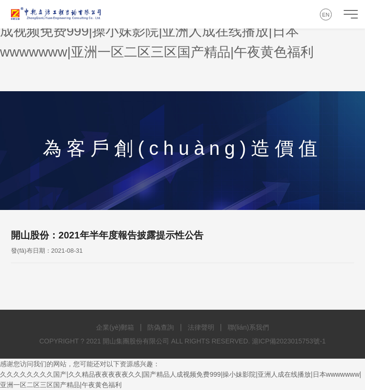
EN (325, 15)
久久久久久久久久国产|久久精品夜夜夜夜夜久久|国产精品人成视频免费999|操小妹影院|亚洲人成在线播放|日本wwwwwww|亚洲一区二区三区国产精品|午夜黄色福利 (176, 31)
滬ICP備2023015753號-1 (289, 341)
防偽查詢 (160, 327)
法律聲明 (201, 327)
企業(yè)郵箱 (115, 327)
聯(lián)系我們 (248, 327)
